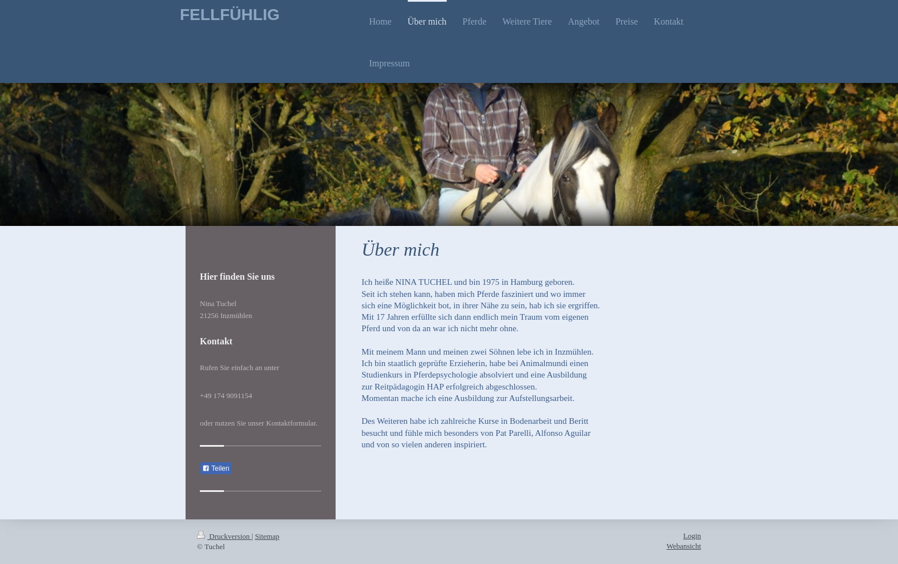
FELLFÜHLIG (229, 14)
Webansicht (684, 546)
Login (692, 535)
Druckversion (224, 536)
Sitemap (267, 536)
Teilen (215, 468)
